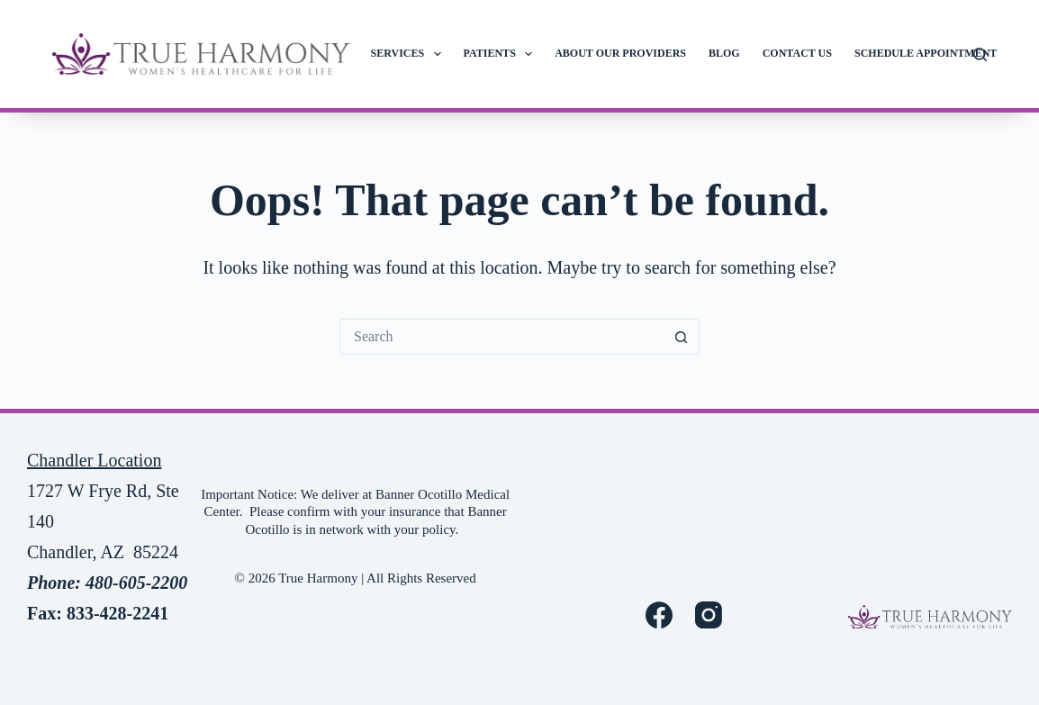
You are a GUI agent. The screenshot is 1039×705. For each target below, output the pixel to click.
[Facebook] (659, 614)
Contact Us (797, 53)
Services (409, 54)
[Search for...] (501, 337)
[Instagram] (708, 614)
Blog (724, 53)
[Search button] (682, 337)
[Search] (980, 54)
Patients (502, 54)
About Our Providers (620, 53)
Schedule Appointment (925, 53)
